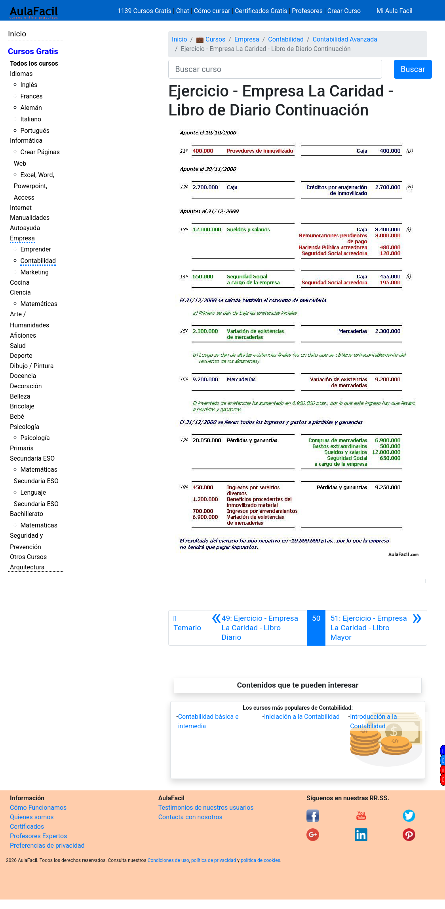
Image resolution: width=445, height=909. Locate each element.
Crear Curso (344, 11)
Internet (21, 208)
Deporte (21, 355)
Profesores (307, 11)
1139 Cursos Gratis (145, 11)
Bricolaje (22, 406)
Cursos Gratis (33, 51)
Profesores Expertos (38, 836)
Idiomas (21, 73)
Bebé (17, 416)
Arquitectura (27, 567)
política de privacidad (213, 860)
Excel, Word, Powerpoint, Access (34, 186)
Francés (31, 96)
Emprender (35, 249)
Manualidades (29, 217)
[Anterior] (256, 628)
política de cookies (260, 860)
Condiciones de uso (168, 860)
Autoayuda (25, 228)
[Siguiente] (376, 628)
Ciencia (20, 292)
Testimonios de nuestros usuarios (206, 807)
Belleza (20, 396)
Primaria (22, 448)
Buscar (413, 69)
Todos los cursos (34, 63)
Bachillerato (26, 514)
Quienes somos (32, 817)
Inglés (28, 85)
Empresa (22, 238)
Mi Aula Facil (395, 11)
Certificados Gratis (261, 11)
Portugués (34, 130)
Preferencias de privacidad (47, 845)
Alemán (31, 107)
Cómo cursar (212, 11)
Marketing (34, 272)
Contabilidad (38, 261)
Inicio (17, 33)
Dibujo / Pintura (31, 366)
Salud (18, 346)
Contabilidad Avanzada (345, 39)
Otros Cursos (28, 557)
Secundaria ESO (32, 458)
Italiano (30, 119)
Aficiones (23, 335)
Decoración (26, 386)
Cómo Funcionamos (38, 807)
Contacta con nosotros (190, 817)
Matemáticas (38, 304)
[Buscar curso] (275, 69)
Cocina (19, 282)
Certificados (27, 826)
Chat (182, 11)
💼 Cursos (210, 39)
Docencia (23, 376)
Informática (26, 140)
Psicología (24, 427)
